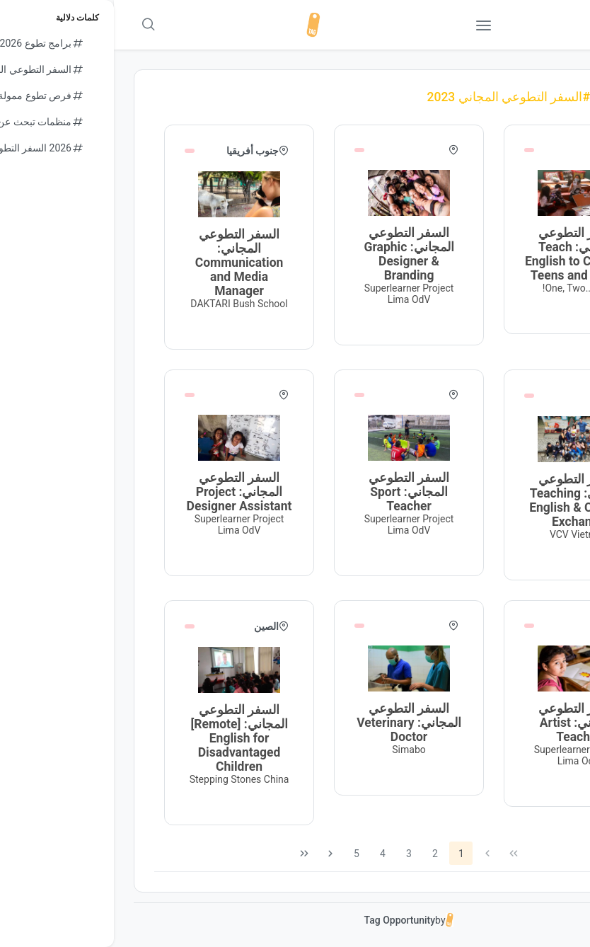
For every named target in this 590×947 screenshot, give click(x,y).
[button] (539, 24)
